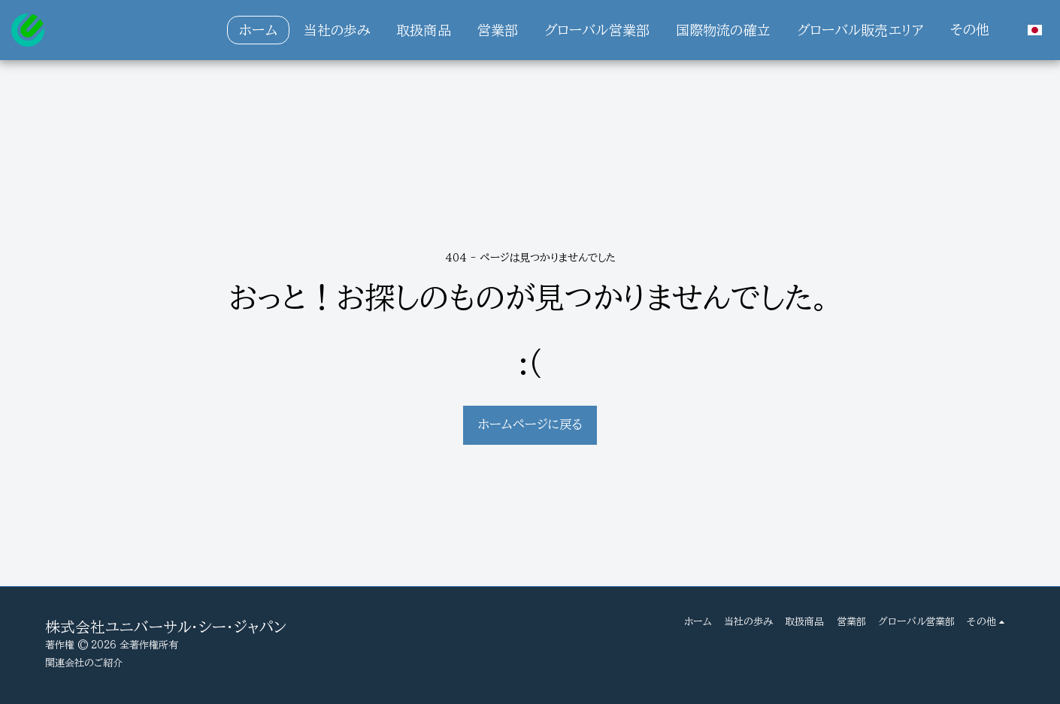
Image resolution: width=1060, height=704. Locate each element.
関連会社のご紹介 (84, 662)
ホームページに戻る (530, 424)
